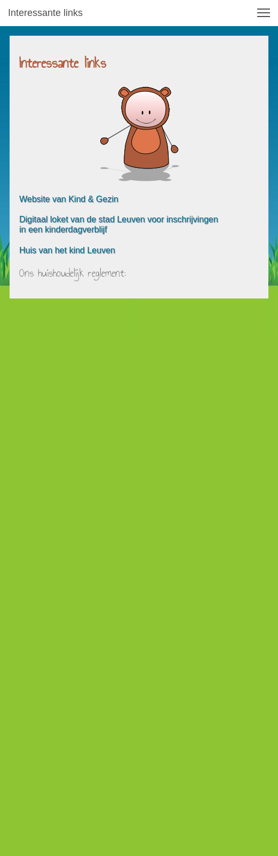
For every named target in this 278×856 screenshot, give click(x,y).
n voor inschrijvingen (179, 219)
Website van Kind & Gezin (68, 199)
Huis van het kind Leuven (67, 250)
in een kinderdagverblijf (63, 229)
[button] (263, 13)
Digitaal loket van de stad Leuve (79, 219)
